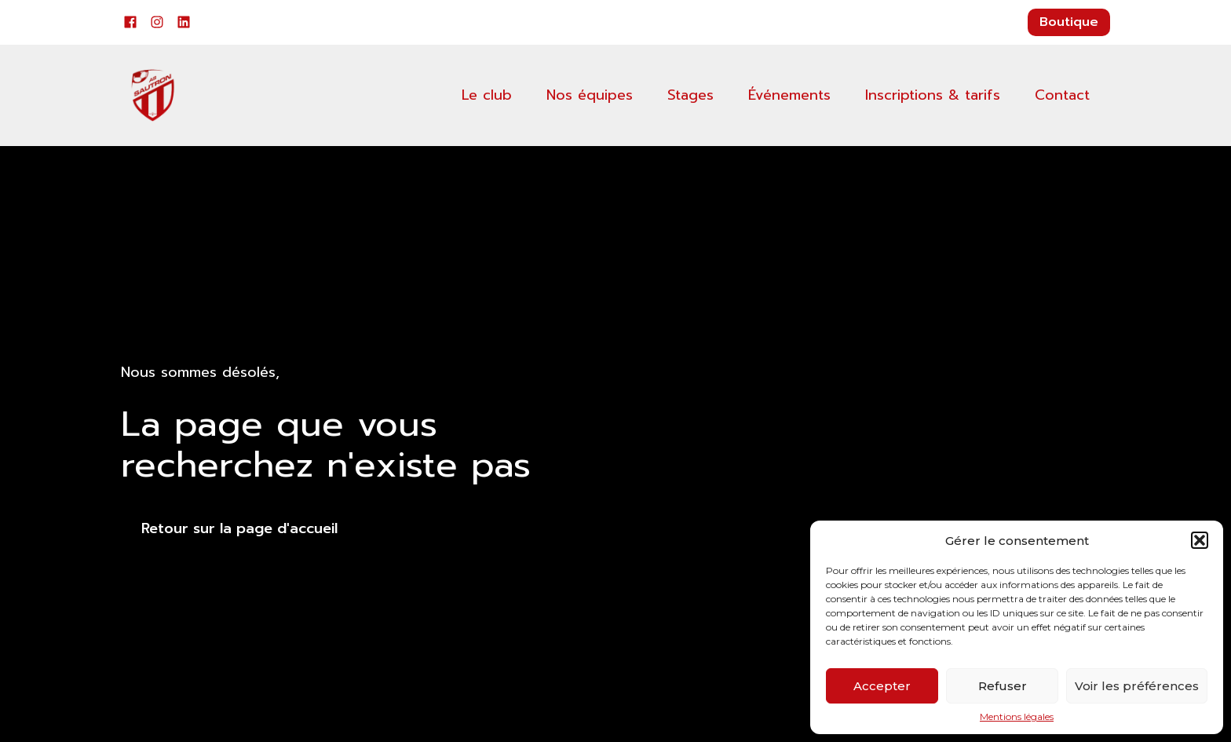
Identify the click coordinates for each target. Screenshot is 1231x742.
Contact (1062, 95)
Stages (690, 95)
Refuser (1002, 685)
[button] (1199, 540)
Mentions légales (1017, 716)
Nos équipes (589, 95)
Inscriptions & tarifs (932, 95)
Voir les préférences (1137, 685)
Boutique (1068, 22)
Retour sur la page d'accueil (239, 528)
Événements (789, 95)
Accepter (882, 685)
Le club (487, 95)
